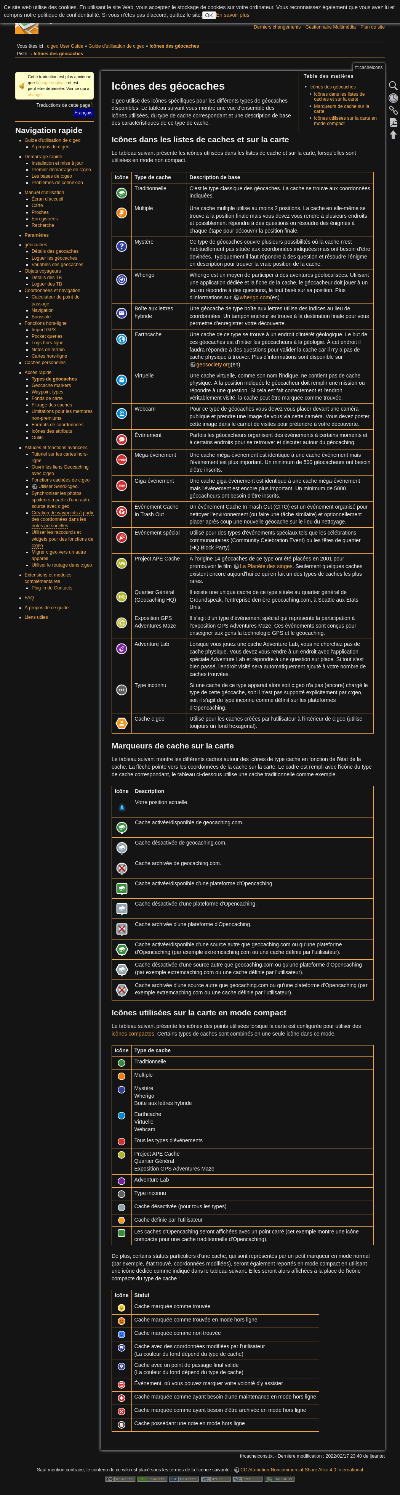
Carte (37, 205)
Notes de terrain (48, 349)
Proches (40, 212)
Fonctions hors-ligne (46, 323)
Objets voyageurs (43, 271)
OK (209, 15)
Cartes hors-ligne (49, 356)
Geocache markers (51, 385)
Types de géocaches (54, 379)
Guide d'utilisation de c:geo (116, 46)
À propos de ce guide (47, 607)
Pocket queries (47, 336)
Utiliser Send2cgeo (58, 486)
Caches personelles (45, 362)
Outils (37, 437)
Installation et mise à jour (57, 163)
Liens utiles (36, 617)
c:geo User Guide (65, 46)
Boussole (41, 317)
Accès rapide (38, 372)
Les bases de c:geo (52, 176)
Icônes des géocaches (174, 46)
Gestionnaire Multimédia (331, 27)
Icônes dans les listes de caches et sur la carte (339, 97)
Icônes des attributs (52, 431)
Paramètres (37, 235)
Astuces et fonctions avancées (56, 447)
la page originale (51, 82)
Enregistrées (45, 219)
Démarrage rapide (43, 156)
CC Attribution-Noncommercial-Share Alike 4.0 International (301, 1470)
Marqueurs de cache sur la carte (341, 109)
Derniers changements (277, 27)
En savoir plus (233, 15)
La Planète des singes (266, 566)
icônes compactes (133, 1034)
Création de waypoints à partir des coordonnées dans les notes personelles (63, 519)
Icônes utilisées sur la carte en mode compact (345, 121)
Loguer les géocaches (54, 258)
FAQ (29, 598)
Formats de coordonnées (57, 424)
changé (35, 94)
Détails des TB (47, 277)
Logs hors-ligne (48, 342)
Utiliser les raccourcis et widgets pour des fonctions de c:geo (62, 539)
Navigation (43, 310)
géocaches (36, 244)
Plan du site (372, 27)
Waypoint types (47, 392)
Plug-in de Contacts (52, 588)
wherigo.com (255, 297)
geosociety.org (214, 364)
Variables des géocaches (57, 264)
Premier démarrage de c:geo (61, 169)
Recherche (43, 225)
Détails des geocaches (55, 251)
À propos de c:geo (50, 146)
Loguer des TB (47, 284)
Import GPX (44, 329)
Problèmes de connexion (57, 182)
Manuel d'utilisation (44, 192)
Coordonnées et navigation (52, 290)
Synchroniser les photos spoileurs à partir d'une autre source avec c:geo (61, 500)
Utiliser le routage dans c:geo (62, 565)
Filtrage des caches (52, 405)
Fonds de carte (47, 398)
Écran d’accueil (47, 199)
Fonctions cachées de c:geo (61, 480)
